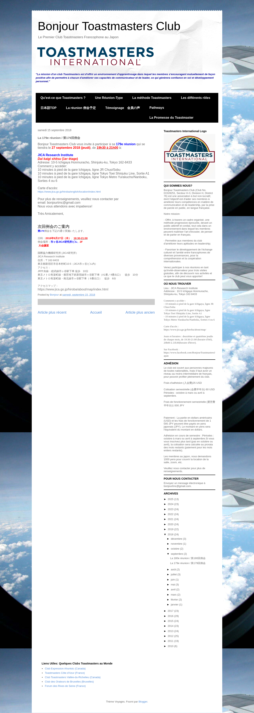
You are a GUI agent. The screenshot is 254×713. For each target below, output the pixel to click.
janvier (175, 604)
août (174, 569)
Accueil (96, 312)
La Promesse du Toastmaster (171, 117)
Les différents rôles (195, 97)
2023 (171, 509)
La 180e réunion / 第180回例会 (188, 558)
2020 (171, 524)
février (175, 599)
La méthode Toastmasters (151, 97)
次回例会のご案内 (53, 226)
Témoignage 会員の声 (122, 108)
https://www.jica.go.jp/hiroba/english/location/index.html (69, 191)
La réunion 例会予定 (81, 108)
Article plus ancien (140, 312)
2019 (171, 529)
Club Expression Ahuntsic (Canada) (65, 668)
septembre (177, 553)
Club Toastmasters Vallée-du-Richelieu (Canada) (73, 677)
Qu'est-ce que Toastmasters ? (63, 97)
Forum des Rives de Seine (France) (65, 685)
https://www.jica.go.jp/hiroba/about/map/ (185, 329)
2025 (171, 499)
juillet (174, 574)
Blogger (143, 701)
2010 (171, 646)
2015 (171, 620)
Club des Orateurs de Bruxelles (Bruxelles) (69, 681)
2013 (171, 631)
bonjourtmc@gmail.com (177, 486)
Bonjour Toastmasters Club (109, 26)
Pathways (156, 107)
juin (173, 579)
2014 (171, 625)
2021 (171, 519)
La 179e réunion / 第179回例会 (188, 563)
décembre (177, 538)
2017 (171, 610)
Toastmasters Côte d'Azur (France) (65, 672)
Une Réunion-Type (109, 97)
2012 (171, 636)
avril (173, 589)
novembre (177, 543)
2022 (171, 514)
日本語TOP (48, 108)
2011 (171, 641)
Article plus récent (52, 312)
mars (174, 594)
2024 (171, 504)
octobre (175, 548)
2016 (171, 616)
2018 (171, 534)
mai (173, 584)
